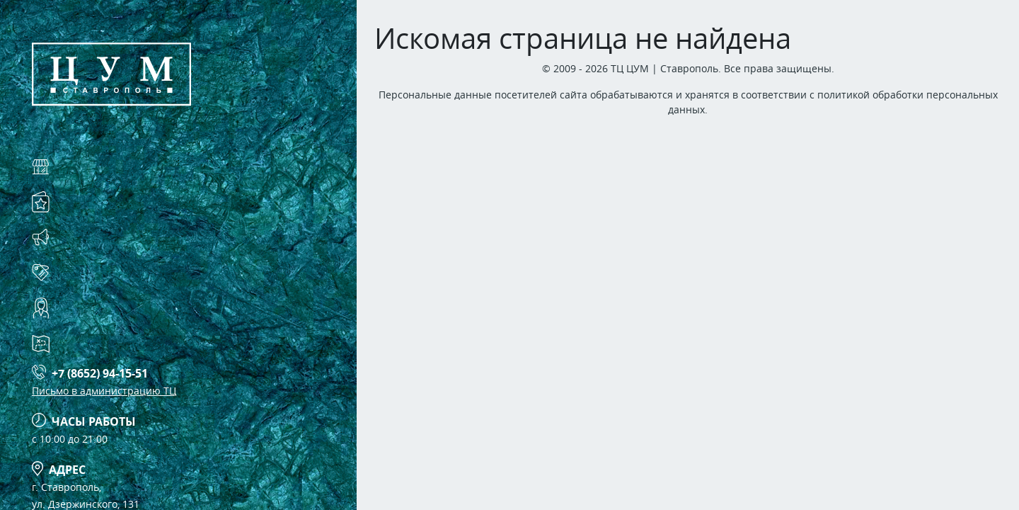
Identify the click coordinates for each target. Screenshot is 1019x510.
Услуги (82, 201)
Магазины (94, 166)
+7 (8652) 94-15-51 (100, 373)
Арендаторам (104, 272)
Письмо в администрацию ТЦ (104, 390)
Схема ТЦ (89, 343)
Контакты (92, 308)
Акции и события (121, 237)
